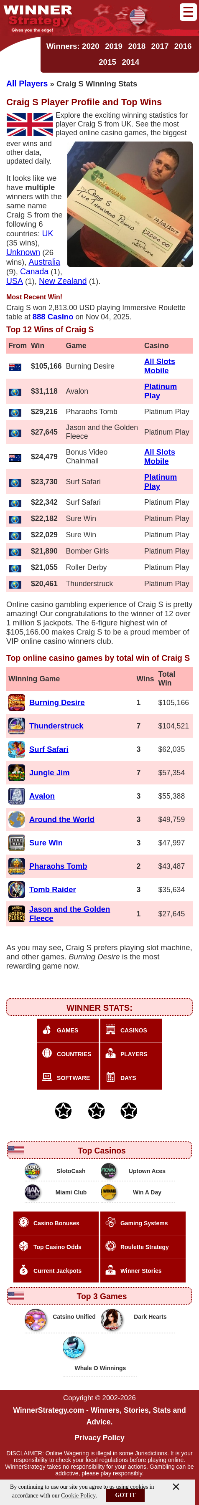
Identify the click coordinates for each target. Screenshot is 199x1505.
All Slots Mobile (159, 366)
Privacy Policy (99, 1438)
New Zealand (63, 281)
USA (14, 281)
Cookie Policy (78, 1495)
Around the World (61, 819)
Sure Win (46, 842)
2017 (160, 46)
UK (47, 233)
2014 (130, 62)
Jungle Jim (49, 772)
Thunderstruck (56, 725)
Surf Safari (49, 749)
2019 (113, 46)
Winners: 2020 (73, 46)
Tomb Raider (52, 889)
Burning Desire (57, 702)
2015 (107, 62)
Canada (34, 271)
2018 (136, 46)
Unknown (23, 252)
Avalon (42, 796)
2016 (183, 46)
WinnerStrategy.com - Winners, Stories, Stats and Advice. (99, 1416)
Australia (45, 261)
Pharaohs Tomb (58, 866)
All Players (27, 83)
